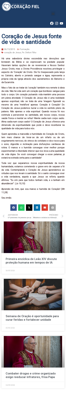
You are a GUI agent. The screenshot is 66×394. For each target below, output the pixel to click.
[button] (53, 13)
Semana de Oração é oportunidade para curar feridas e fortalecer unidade (32, 317)
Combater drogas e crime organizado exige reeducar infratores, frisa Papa (31, 375)
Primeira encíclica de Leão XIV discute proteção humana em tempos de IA (31, 260)
